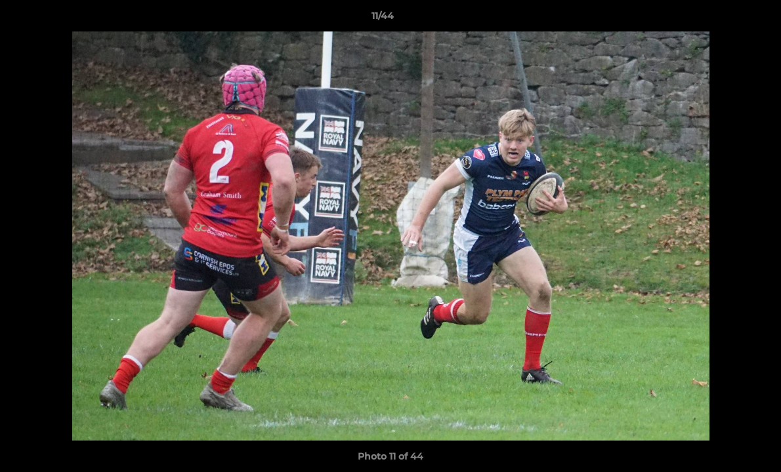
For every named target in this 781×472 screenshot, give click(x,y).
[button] (726, 19)
